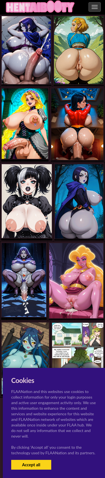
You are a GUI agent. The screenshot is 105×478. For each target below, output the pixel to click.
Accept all (31, 464)
